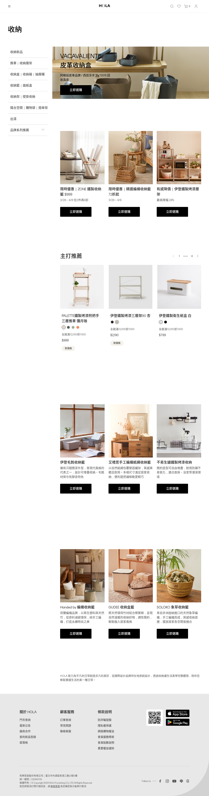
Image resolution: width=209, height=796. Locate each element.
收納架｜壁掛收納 (22, 96)
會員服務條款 (106, 737)
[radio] (64, 327)
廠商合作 (25, 731)
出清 (13, 119)
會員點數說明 (106, 742)
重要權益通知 (106, 748)
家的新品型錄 (28, 737)
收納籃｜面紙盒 (21, 85)
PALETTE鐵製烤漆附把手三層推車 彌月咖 (80, 318)
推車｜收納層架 (21, 63)
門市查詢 (25, 720)
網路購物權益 (106, 731)
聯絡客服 (65, 731)
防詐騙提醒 (104, 720)
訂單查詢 (65, 720)
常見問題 (65, 725)
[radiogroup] (82, 327)
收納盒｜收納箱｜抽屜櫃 (27, 74)
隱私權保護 (104, 725)
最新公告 (25, 725)
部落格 (24, 742)
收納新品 (16, 52)
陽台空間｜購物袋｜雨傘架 (29, 108)
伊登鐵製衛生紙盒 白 (175, 316)
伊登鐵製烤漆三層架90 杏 (130, 316)
